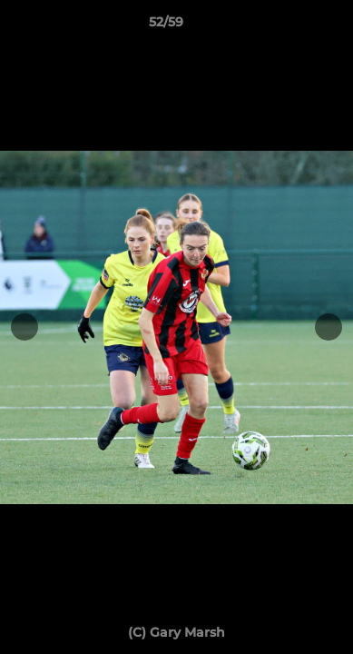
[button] (288, 26)
